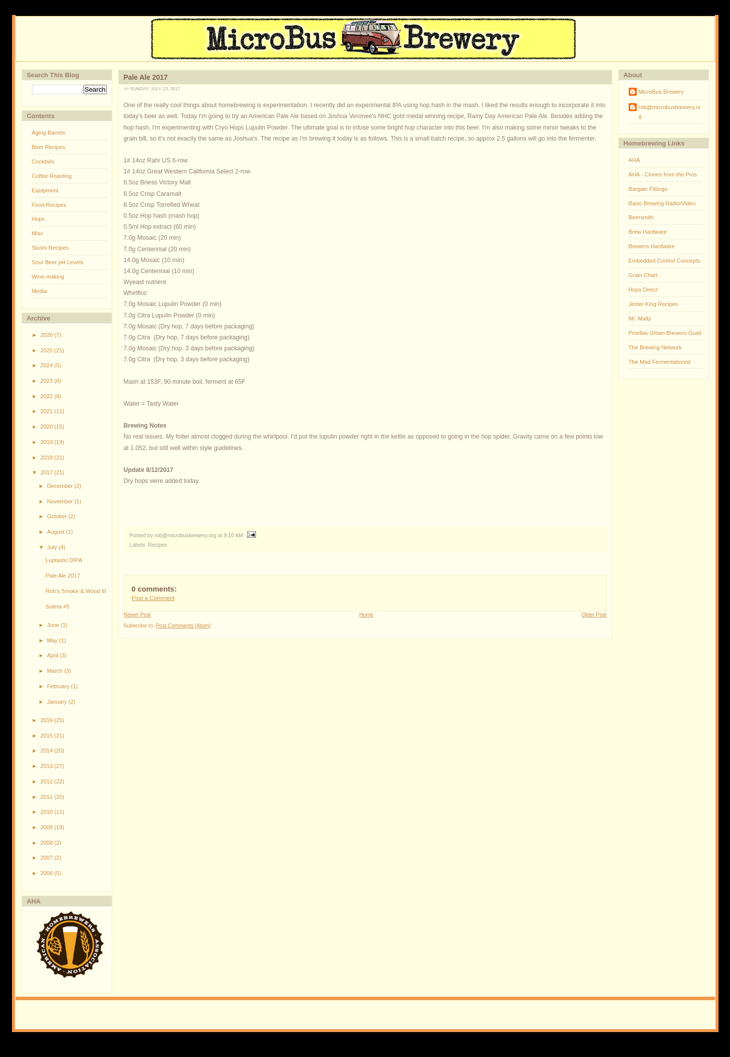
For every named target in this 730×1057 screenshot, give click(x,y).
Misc (37, 233)
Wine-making (48, 277)
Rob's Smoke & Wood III (75, 591)
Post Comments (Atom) (183, 625)
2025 (47, 350)
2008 (47, 843)
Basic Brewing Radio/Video (662, 203)
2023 (47, 381)
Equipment (45, 190)
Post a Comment (153, 598)
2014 (47, 751)
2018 (47, 457)
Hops (38, 219)
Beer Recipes (48, 147)
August (56, 532)
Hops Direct (643, 290)
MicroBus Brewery (661, 92)
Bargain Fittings (648, 189)
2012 (47, 781)
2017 (47, 472)
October (57, 516)
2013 (47, 766)
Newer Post (137, 614)
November (60, 501)
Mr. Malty (640, 318)
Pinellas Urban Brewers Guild (665, 333)
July (52, 547)
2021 (47, 411)
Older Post (594, 614)
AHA (634, 160)
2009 (47, 827)
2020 (47, 427)
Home (366, 614)
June (53, 625)
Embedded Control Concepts (665, 261)
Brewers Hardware (652, 246)
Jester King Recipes (654, 304)
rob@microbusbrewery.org (670, 111)
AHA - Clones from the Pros (663, 174)
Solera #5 (57, 606)
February (59, 686)
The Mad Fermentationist (660, 362)
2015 (47, 736)
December (60, 486)
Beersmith (641, 217)
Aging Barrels (48, 133)
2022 (47, 396)
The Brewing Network (655, 347)
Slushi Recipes (50, 248)
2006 (47, 873)
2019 (47, 442)
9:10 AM (233, 535)
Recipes (157, 545)
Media (39, 291)
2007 (47, 858)
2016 (47, 720)
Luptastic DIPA (63, 560)
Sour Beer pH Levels (57, 262)
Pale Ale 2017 (62, 576)
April (53, 655)
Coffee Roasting (52, 176)
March (55, 671)
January (57, 702)
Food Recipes (49, 205)
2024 (47, 365)
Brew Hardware (648, 232)
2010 (47, 812)
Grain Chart (643, 275)
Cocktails (43, 161)
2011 (47, 797)
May (53, 640)
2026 (47, 335)
